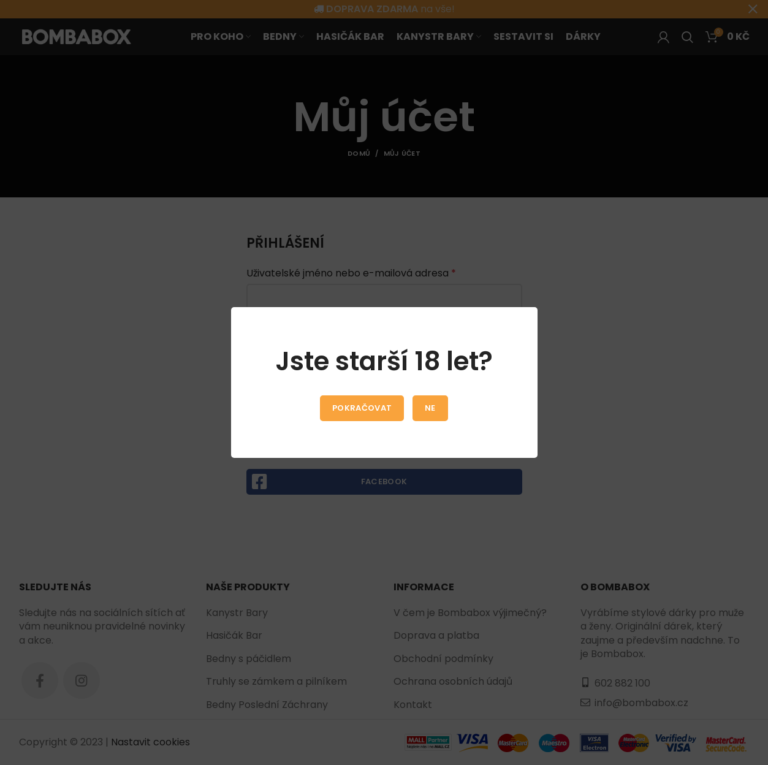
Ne (430, 408)
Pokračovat (362, 408)
